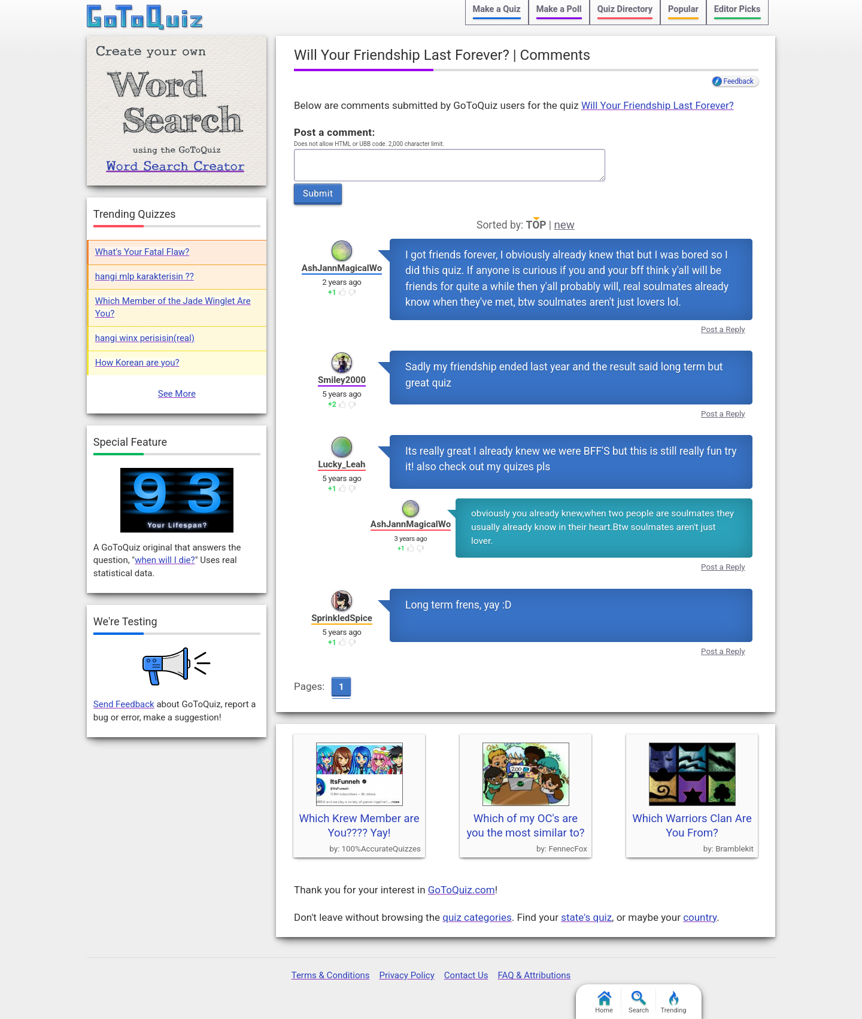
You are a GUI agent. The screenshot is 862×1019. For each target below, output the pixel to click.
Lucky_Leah (341, 464)
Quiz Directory (624, 9)
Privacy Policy (406, 975)
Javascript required (449, 165)
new (564, 225)
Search (639, 1002)
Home (604, 1002)
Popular (683, 9)
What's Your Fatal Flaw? (142, 252)
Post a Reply (723, 329)
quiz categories (476, 917)
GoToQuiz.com (461, 890)
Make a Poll (559, 9)
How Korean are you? (137, 362)
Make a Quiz (497, 9)
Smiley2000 (342, 380)
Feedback (739, 81)
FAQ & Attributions (533, 975)
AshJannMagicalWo (342, 268)
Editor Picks (737, 9)
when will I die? (165, 560)
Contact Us (466, 975)
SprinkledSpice (341, 618)
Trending (674, 1002)
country (700, 917)
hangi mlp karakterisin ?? (144, 276)
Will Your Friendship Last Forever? (657, 105)
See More (177, 393)
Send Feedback (123, 704)
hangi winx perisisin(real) (145, 338)
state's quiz (586, 917)
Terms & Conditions (331, 975)
